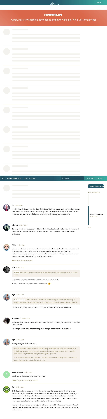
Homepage (44, 407)
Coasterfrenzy (20, 124)
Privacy (63, 407)
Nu (89, 52)
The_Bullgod (18, 302)
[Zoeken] (72, 3)
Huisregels (32, 3)
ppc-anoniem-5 (20, 279)
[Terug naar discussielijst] (3, 3)
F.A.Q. (26, 3)
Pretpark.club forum (14, 3)
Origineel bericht (94, 17)
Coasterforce (25, 284)
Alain (17, 97)
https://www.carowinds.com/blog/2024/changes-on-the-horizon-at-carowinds (43, 153)
